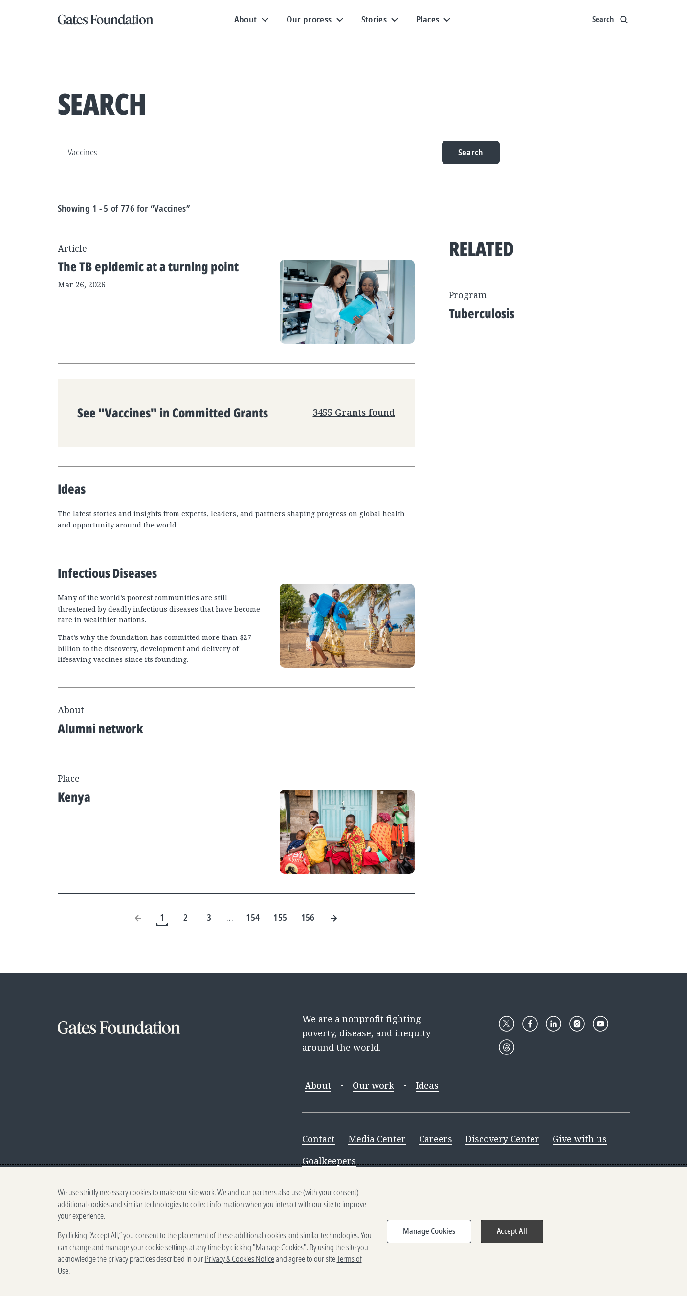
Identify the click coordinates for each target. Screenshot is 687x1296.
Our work (373, 1085)
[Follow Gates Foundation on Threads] (506, 1047)
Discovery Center (502, 1138)
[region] (343, 1231)
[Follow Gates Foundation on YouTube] (600, 1023)
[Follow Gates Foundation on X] (506, 1023)
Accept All (512, 1231)
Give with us (580, 1138)
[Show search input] (611, 19)
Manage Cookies (429, 1231)
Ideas (427, 1085)
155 (280, 917)
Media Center (377, 1138)
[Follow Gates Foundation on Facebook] (530, 1023)
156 (308, 917)
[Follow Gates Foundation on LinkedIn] (553, 1023)
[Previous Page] (138, 917)
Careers (435, 1138)
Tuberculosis (481, 313)
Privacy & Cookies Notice (239, 1258)
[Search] (246, 152)
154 (253, 917)
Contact (318, 1138)
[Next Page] (333, 917)
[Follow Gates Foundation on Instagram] (577, 1023)
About (318, 1085)
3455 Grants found (354, 412)
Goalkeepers (329, 1160)
